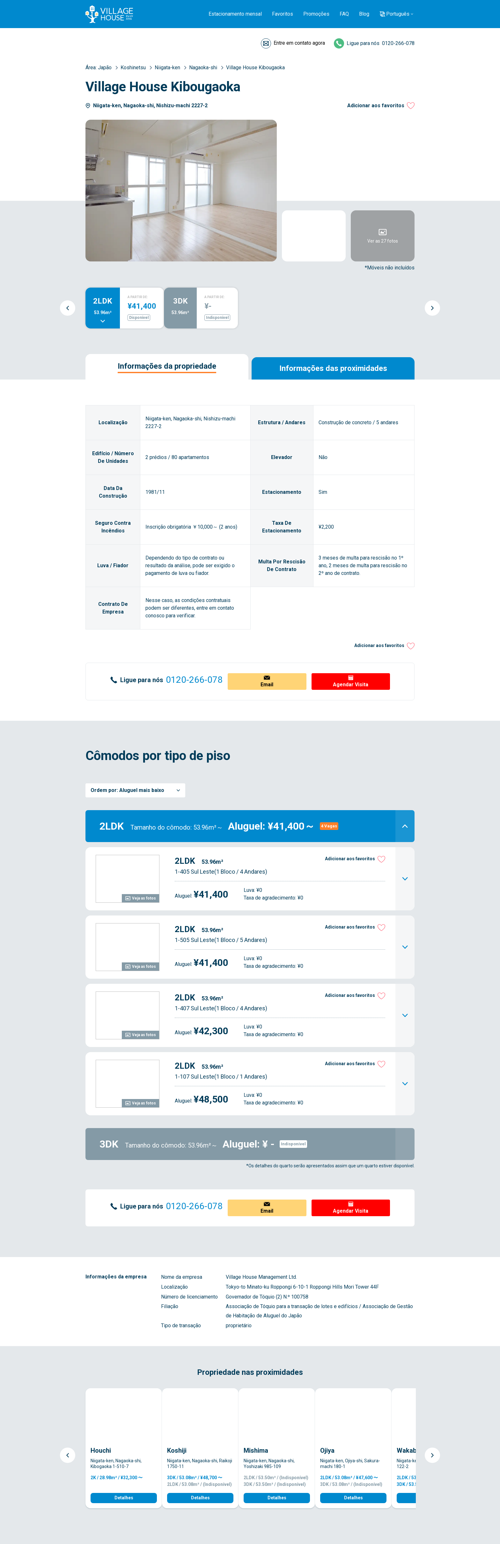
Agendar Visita (350, 685)
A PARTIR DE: (138, 297)
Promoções (316, 14)
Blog (364, 14)
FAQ (344, 14)
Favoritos (282, 14)
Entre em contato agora (299, 43)
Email (267, 685)
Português (397, 14)
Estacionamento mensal (235, 14)
